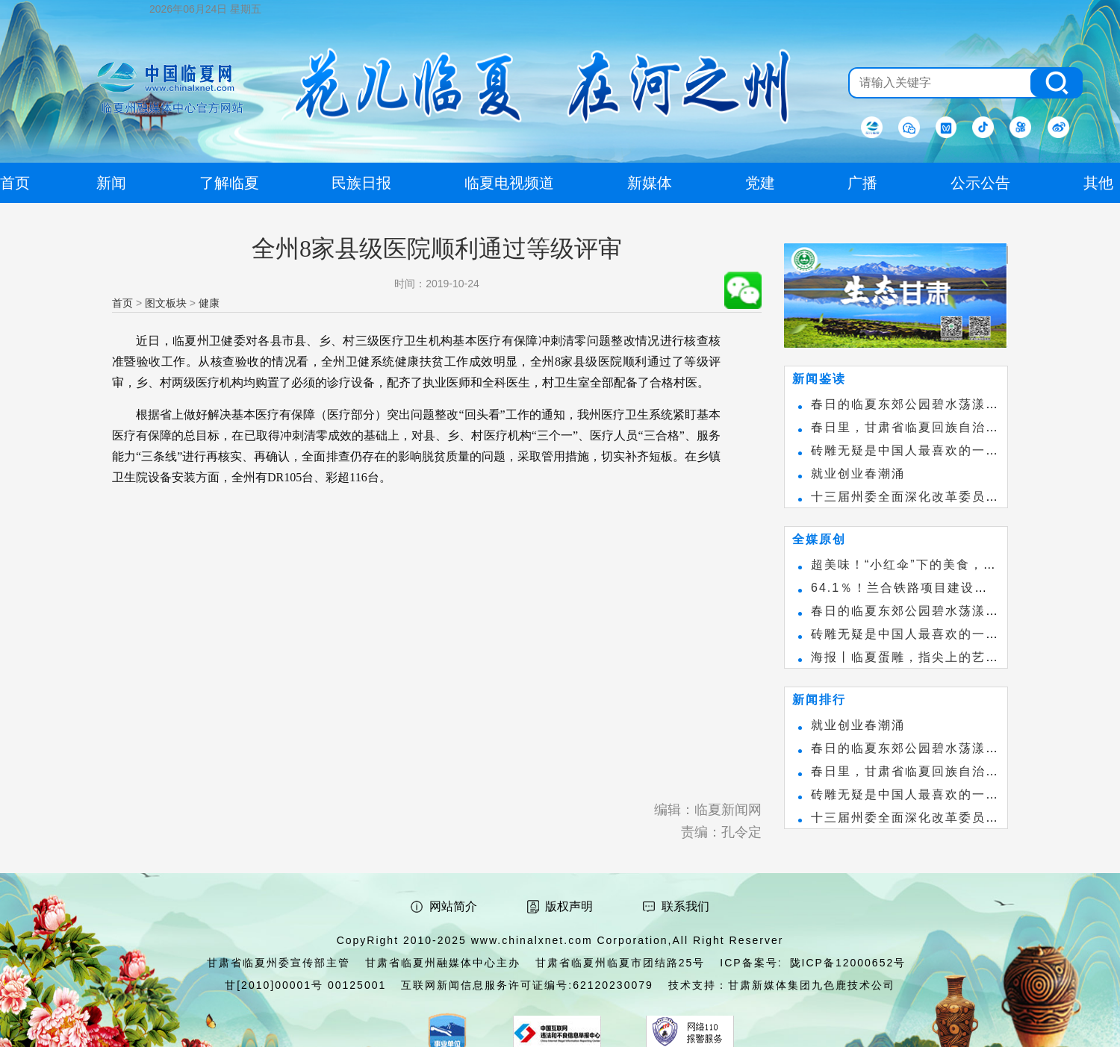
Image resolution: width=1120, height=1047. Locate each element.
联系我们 (685, 906)
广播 (862, 183)
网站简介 (453, 906)
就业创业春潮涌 (858, 473)
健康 (209, 303)
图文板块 (166, 303)
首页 (122, 303)
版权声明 (569, 906)
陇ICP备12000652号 (848, 963)
